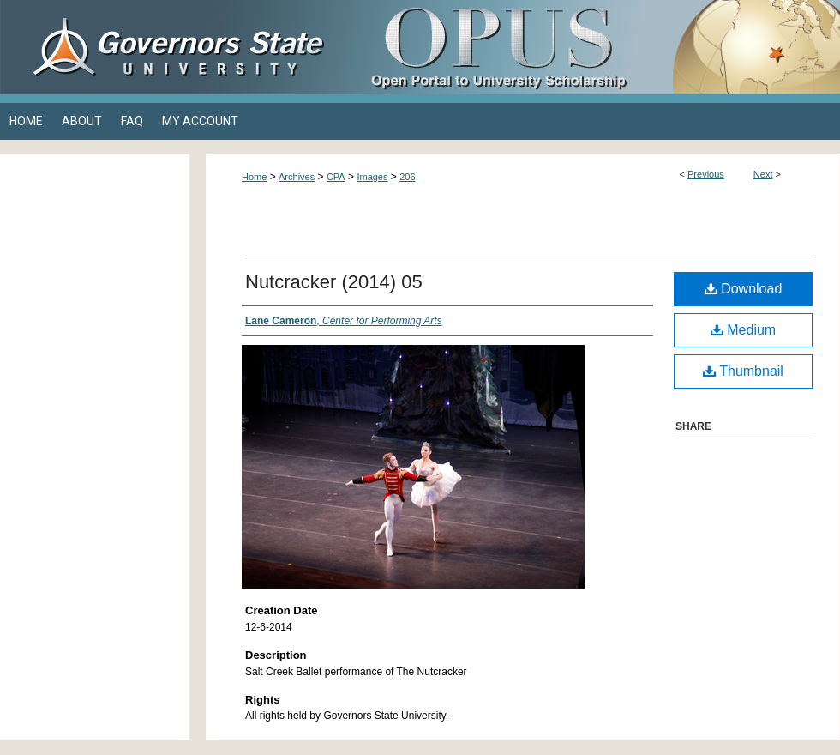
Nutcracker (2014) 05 (334, 282)
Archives (297, 177)
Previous (705, 174)
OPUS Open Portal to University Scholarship (591, 47)
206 (407, 177)
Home (254, 177)
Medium (743, 330)
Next (763, 174)
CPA (336, 177)
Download (744, 288)
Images (372, 177)
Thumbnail (743, 371)
